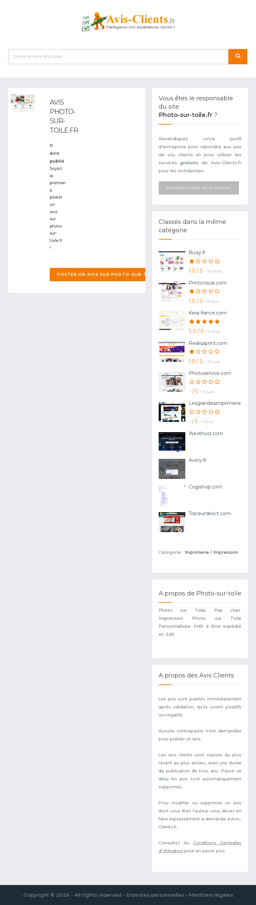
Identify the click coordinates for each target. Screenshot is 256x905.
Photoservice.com (210, 373)
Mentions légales (211, 895)
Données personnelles (155, 895)
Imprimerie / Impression (211, 552)
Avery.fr (197, 460)
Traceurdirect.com (210, 513)
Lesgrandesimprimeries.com (222, 403)
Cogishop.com (205, 487)
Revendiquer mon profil (199, 187)
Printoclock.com (208, 283)
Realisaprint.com (208, 343)
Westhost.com (206, 434)
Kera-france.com (208, 313)
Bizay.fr (197, 253)
